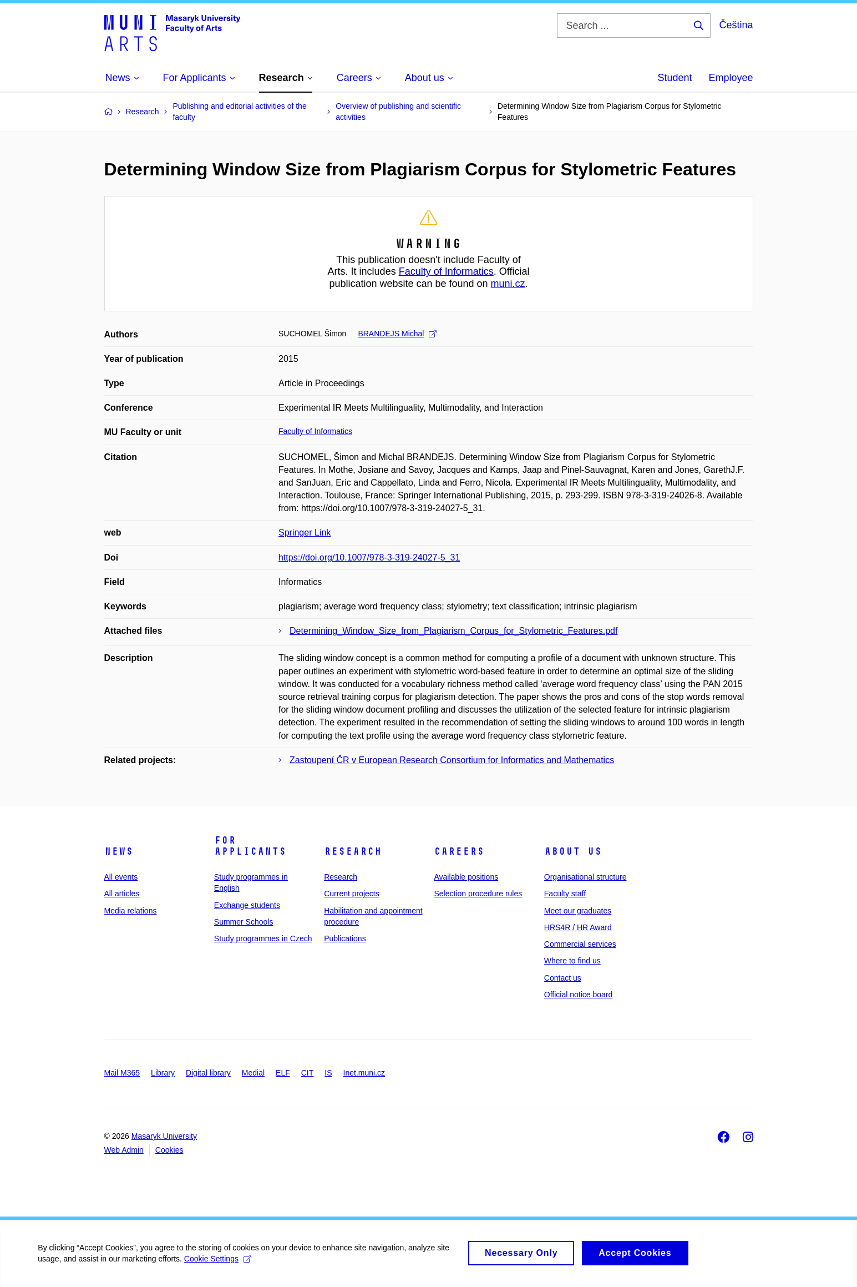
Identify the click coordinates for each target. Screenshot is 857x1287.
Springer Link (304, 532)
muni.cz (508, 283)
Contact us (562, 977)
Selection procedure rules (478, 893)
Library (163, 1072)
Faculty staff (565, 893)
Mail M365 (122, 1072)
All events (121, 876)
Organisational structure (585, 876)
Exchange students (247, 905)
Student (674, 77)
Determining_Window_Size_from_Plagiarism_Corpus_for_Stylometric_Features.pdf (453, 630)
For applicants (250, 845)
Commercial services (580, 944)
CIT (307, 1072)
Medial (253, 1072)
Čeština (736, 25)
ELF (283, 1072)
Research (353, 851)
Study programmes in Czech (263, 938)
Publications (345, 938)
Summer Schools (243, 921)
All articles (122, 893)
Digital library (208, 1072)
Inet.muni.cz (364, 1072)
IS (328, 1072)
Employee (730, 77)
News (118, 851)
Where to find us (572, 960)
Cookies (169, 1149)
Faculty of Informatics (446, 271)
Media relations (130, 910)
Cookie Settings (218, 1264)
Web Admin (124, 1149)
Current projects (351, 893)
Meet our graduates (577, 910)
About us (573, 851)
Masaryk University (164, 1136)
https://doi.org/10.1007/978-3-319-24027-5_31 (369, 557)
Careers (459, 851)
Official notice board (578, 994)
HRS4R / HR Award (578, 927)
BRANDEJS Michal (397, 333)
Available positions (466, 876)
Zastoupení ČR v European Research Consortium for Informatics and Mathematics (452, 760)
